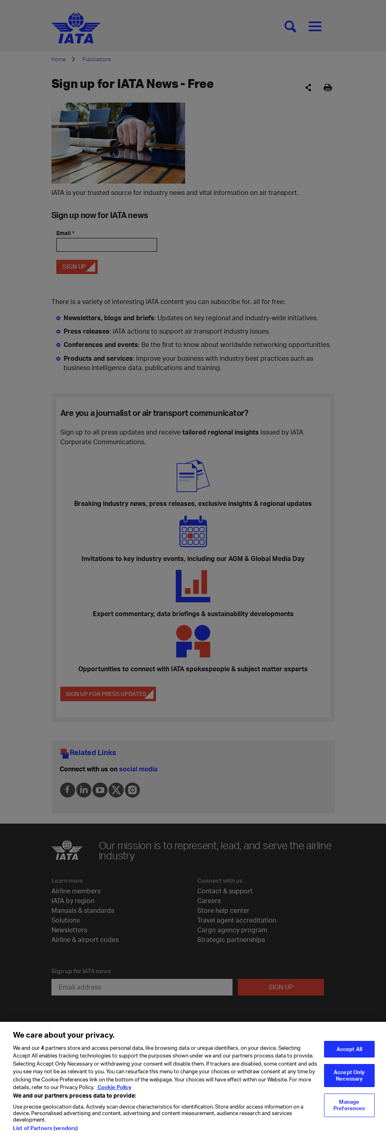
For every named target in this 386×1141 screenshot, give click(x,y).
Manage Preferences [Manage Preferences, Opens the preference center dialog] (349, 1110)
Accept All (349, 1054)
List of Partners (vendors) (45, 1133)
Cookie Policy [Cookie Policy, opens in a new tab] (113, 1093)
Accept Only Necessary (349, 1081)
